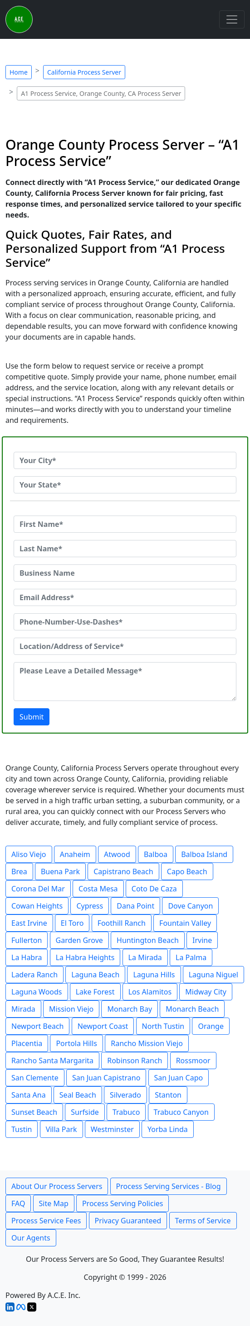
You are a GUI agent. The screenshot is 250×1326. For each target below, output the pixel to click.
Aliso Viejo (28, 854)
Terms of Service (203, 1221)
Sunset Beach (34, 1112)
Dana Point (135, 906)
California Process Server (84, 72)
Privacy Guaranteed (128, 1221)
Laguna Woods (36, 992)
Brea (19, 871)
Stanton (168, 1095)
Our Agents (30, 1238)
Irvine (202, 940)
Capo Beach (187, 871)
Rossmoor (193, 1061)
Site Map (54, 1203)
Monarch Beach (192, 1009)
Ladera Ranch (34, 975)
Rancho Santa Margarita (52, 1061)
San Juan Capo (178, 1078)
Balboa (155, 854)
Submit (32, 717)
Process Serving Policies (122, 1203)
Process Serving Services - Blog (168, 1186)
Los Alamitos (150, 992)
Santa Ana (28, 1095)
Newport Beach (37, 1026)
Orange (211, 1026)
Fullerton (26, 940)
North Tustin (163, 1026)
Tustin (21, 1129)
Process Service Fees (46, 1221)
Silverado (125, 1095)
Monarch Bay (129, 1009)
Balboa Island (204, 854)
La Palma (191, 957)
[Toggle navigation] (232, 19)
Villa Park (61, 1129)
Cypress (89, 906)
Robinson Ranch (134, 1061)
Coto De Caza (154, 889)
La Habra (26, 957)
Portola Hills (76, 1043)
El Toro (72, 923)
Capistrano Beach (123, 871)
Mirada (23, 1009)
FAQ (18, 1203)
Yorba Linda (167, 1129)
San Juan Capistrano (106, 1078)
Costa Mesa (98, 889)
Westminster (112, 1129)
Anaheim (75, 854)
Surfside (84, 1112)
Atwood (117, 854)
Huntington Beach (148, 940)
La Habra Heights (85, 957)
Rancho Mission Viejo (147, 1043)
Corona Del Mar (38, 889)
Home (19, 72)
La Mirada (145, 957)
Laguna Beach (95, 975)
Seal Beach (77, 1095)
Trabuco (126, 1112)
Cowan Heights (37, 906)
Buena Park (60, 871)
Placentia (26, 1043)
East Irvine (29, 923)
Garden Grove (79, 940)
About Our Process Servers (56, 1186)
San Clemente (35, 1078)
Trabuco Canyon (181, 1112)
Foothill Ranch (122, 923)
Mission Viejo (71, 1009)
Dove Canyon (190, 906)
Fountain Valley (185, 923)
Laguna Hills (154, 975)
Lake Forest (95, 992)
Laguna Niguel (213, 975)
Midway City (205, 992)
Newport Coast (103, 1026)
